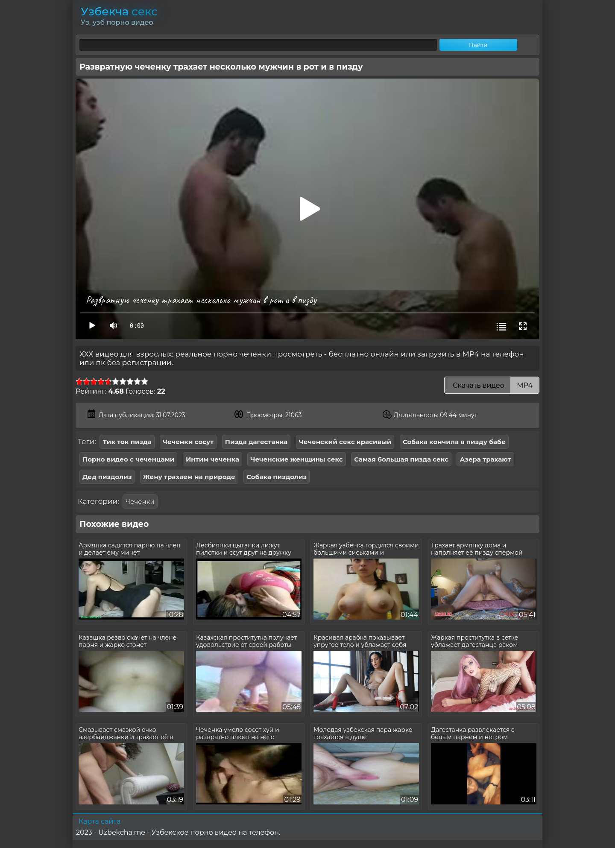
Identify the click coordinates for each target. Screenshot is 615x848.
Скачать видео (492, 385)
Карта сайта (99, 821)
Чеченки (140, 501)
